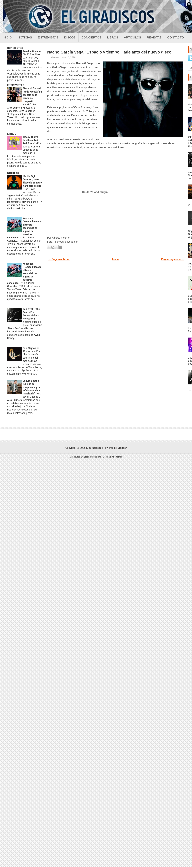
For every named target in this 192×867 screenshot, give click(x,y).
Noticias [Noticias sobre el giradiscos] (25, 37)
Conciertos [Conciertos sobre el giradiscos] (91, 37)
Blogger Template (92, 457)
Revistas (154, 37)
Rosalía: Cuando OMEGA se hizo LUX (32, 54)
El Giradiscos (93, 447)
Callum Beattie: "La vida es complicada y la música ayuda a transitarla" (31, 387)
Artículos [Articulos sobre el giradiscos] (132, 37)
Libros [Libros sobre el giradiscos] (112, 37)
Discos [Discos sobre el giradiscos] (70, 37)
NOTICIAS (13, 172)
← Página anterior (59, 259)
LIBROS (11, 133)
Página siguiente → (172, 259)
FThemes (117, 457)
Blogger (122, 447)
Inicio (7, 37)
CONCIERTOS (15, 47)
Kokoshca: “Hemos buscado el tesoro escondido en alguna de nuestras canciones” (24, 228)
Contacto (175, 37)
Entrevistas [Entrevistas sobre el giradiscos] (48, 37)
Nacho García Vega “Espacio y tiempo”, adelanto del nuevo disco (109, 52)
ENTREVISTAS (15, 85)
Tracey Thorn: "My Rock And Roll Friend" (30, 140)
